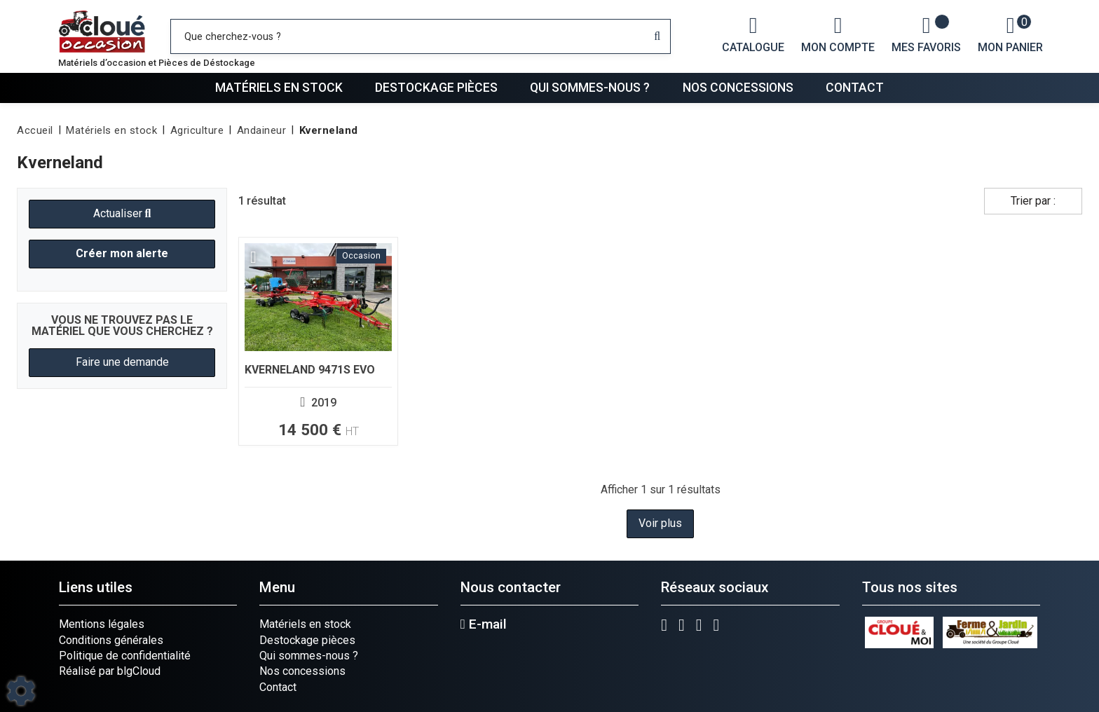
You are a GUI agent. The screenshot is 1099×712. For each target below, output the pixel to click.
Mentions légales (101, 624)
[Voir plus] (318, 341)
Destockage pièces (436, 88)
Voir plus (660, 523)
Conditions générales (111, 640)
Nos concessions (738, 88)
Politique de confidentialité (125, 655)
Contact (855, 88)
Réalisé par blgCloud (110, 671)
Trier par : (1033, 200)
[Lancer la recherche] (657, 36)
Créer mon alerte (122, 253)
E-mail (483, 624)
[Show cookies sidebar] (21, 691)
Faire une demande (122, 362)
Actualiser (122, 213)
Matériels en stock (279, 88)
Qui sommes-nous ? (590, 88)
